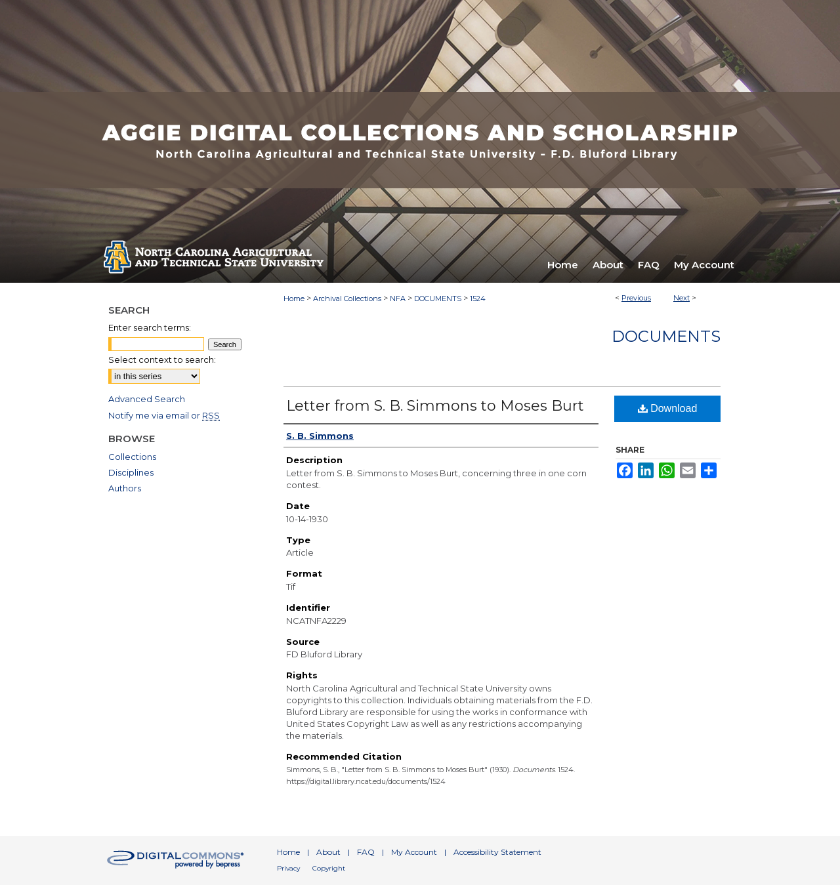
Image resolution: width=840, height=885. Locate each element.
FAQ (366, 852)
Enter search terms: (149, 327)
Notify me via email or (164, 415)
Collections (132, 456)
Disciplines (131, 472)
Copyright (328, 868)
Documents (666, 336)
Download (668, 408)
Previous (636, 297)
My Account (414, 852)
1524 (478, 298)
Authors (124, 488)
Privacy (288, 868)
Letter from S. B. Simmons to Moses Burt (435, 406)
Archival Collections (347, 298)
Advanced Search (146, 399)
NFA (398, 298)
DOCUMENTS (437, 298)
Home (294, 298)
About (328, 852)
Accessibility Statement (497, 852)
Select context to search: (162, 359)
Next (681, 297)
